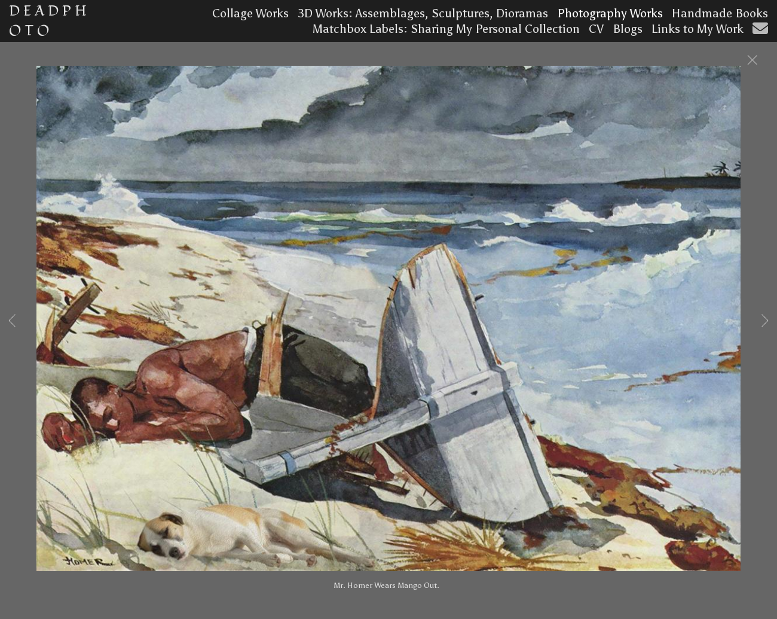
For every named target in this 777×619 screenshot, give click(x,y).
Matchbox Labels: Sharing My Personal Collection (446, 29)
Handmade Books (720, 13)
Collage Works (250, 13)
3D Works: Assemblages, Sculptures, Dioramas (423, 13)
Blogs (628, 29)
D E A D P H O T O (48, 21)
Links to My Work (697, 29)
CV (596, 29)
